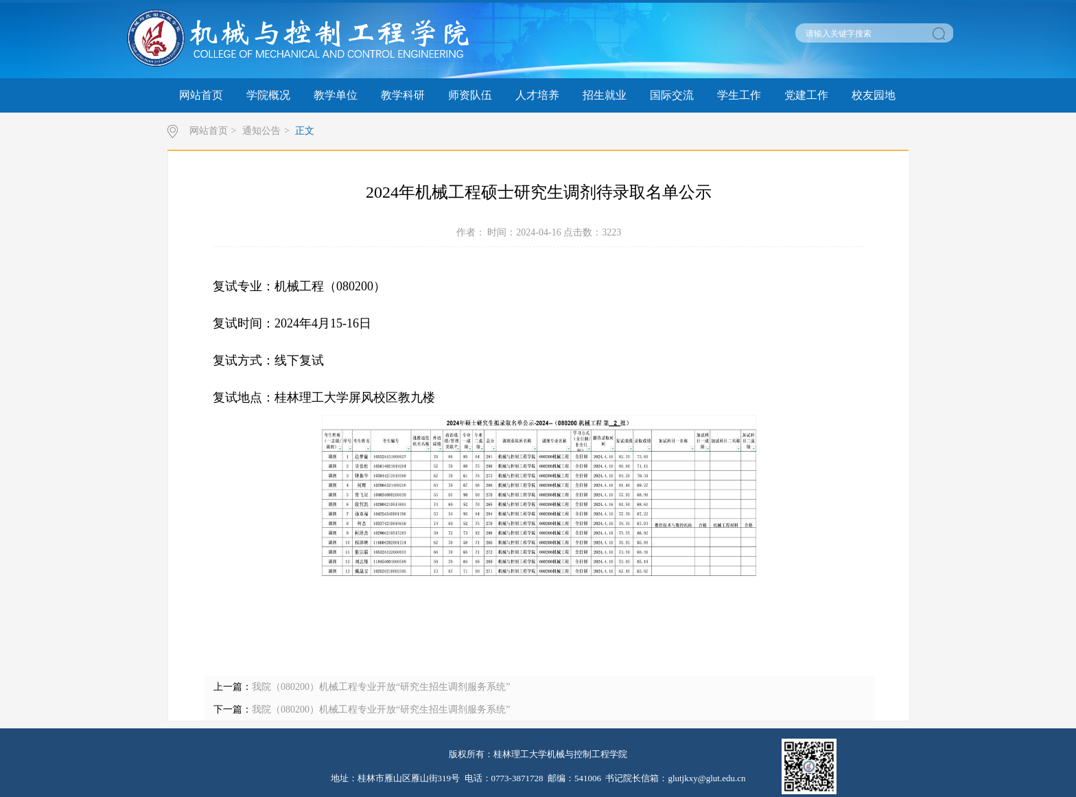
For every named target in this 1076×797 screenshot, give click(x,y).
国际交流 (672, 95)
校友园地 (874, 95)
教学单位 (336, 95)
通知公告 (261, 131)
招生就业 (605, 95)
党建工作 (806, 95)
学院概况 (268, 95)
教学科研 (403, 95)
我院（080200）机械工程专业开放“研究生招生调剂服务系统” (381, 687)
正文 (304, 131)
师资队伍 (470, 95)
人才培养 (537, 95)
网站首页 (201, 95)
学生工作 (739, 95)
